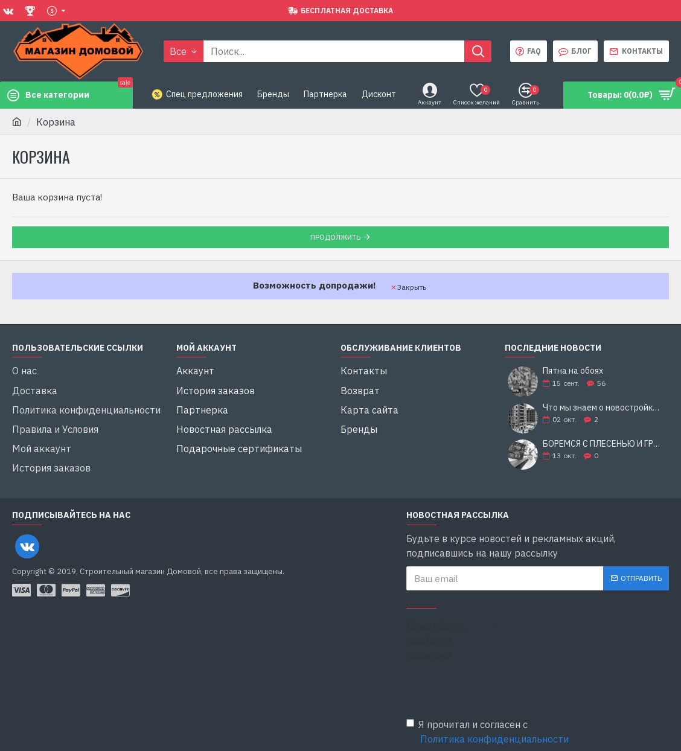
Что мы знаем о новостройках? (602, 407)
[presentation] (490, 679)
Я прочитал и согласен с (488, 725)
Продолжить (335, 236)
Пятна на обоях (573, 371)
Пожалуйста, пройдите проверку (435, 633)
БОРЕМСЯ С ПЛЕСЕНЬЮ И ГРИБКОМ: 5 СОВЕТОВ (602, 444)
